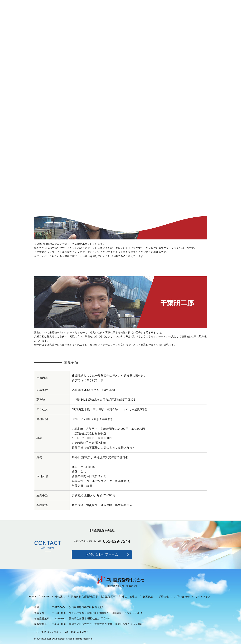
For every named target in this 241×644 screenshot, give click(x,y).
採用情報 (164, 600)
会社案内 (60, 600)
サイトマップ (202, 600)
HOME (32, 600)
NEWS (46, 600)
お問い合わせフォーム (102, 558)
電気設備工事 (107, 600)
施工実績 (148, 600)
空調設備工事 (90, 600)
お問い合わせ (182, 600)
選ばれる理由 (129, 600)
